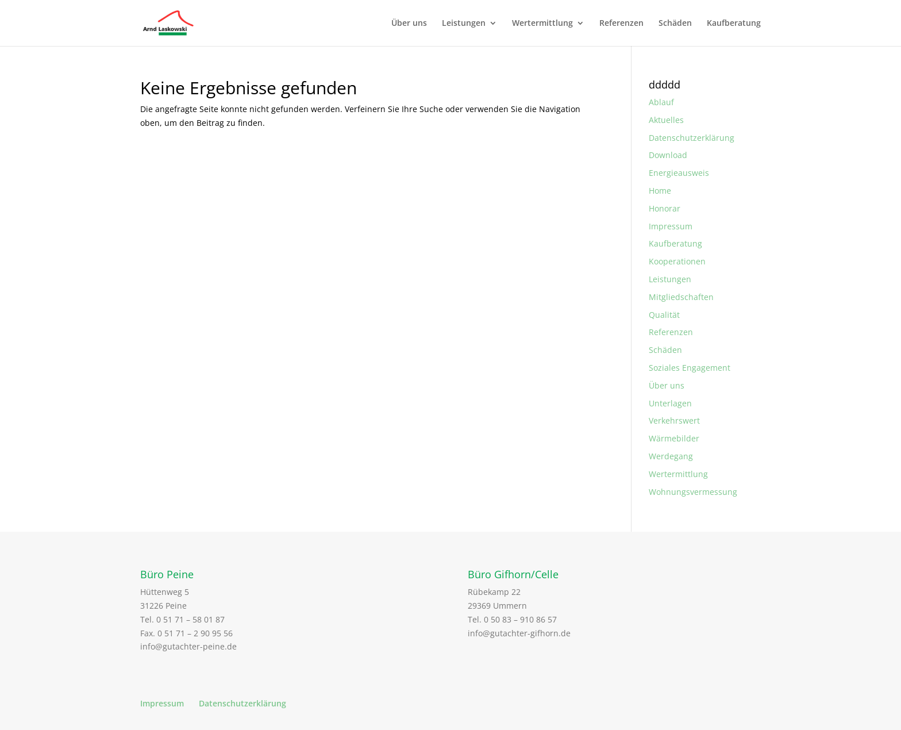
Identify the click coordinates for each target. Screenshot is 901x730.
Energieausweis (679, 172)
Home (660, 190)
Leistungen (464, 23)
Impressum (670, 226)
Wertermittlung (542, 23)
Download (668, 154)
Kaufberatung (734, 23)
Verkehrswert (674, 420)
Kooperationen (677, 261)
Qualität (664, 314)
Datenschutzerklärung (691, 137)
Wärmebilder (674, 438)
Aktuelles (666, 119)
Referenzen (621, 23)
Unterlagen (670, 403)
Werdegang (671, 456)
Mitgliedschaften (681, 296)
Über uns (409, 23)
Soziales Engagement (689, 367)
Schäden (675, 23)
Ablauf (661, 102)
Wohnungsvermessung (693, 491)
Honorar (664, 208)
